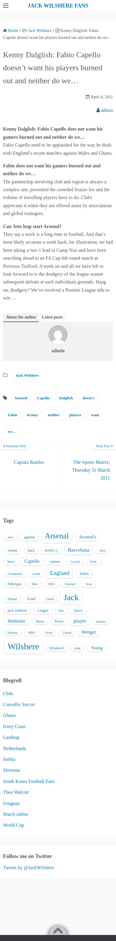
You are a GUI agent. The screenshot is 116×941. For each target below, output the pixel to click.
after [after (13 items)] (11, 537)
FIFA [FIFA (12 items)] (51, 584)
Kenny (32, 415)
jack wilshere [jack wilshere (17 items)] (17, 610)
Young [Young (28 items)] (97, 647)
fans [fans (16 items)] (35, 584)
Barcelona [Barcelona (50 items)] (79, 550)
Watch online (15, 814)
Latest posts (52, 317)
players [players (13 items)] (101, 621)
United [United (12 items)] (67, 632)
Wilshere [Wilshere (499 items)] (23, 646)
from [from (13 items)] (89, 584)
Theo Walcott (16, 792)
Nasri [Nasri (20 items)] (40, 621)
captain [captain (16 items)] (55, 561)
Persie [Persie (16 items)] (59, 621)
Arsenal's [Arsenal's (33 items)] (87, 536)
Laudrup (11, 737)
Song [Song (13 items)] (48, 632)
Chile (8, 693)
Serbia (9, 759)
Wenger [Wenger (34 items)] (88, 632)
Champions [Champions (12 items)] (15, 573)
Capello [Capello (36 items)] (32, 561)
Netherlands (14, 748)
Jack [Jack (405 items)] (71, 597)
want (95, 415)
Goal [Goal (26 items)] (31, 598)
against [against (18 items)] (29, 537)
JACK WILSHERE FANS (58, 6)
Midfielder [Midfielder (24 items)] (17, 621)
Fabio (12, 415)
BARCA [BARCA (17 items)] (51, 550)
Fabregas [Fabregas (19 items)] (14, 584)
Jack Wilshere (27, 375)
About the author (21, 317)
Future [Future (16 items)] (12, 599)
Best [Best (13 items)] (103, 550)
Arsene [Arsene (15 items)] (12, 551)
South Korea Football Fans (29, 781)
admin (107, 110)
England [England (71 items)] (59, 573)
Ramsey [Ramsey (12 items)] (13, 632)
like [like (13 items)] (61, 610)
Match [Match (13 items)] (78, 610)
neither (54, 415)
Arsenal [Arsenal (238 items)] (57, 535)
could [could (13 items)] (36, 573)
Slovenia (11, 770)
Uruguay (11, 803)
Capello (43, 398)
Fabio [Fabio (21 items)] (84, 573)
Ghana (9, 715)
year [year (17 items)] (78, 648)
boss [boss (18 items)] (11, 561)
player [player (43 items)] (80, 621)
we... (11, 431)
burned (21, 398)
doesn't (89, 398)
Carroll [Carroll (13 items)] (75, 561)
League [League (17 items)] (43, 610)
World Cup (13, 825)
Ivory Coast (14, 726)
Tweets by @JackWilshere (28, 867)
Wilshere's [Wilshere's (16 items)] (56, 648)
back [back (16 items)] (31, 550)
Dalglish (66, 398)
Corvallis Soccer (19, 704)
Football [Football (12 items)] (70, 584)
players (75, 415)
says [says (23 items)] (31, 632)
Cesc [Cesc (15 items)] (93, 562)
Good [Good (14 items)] (50, 599)
